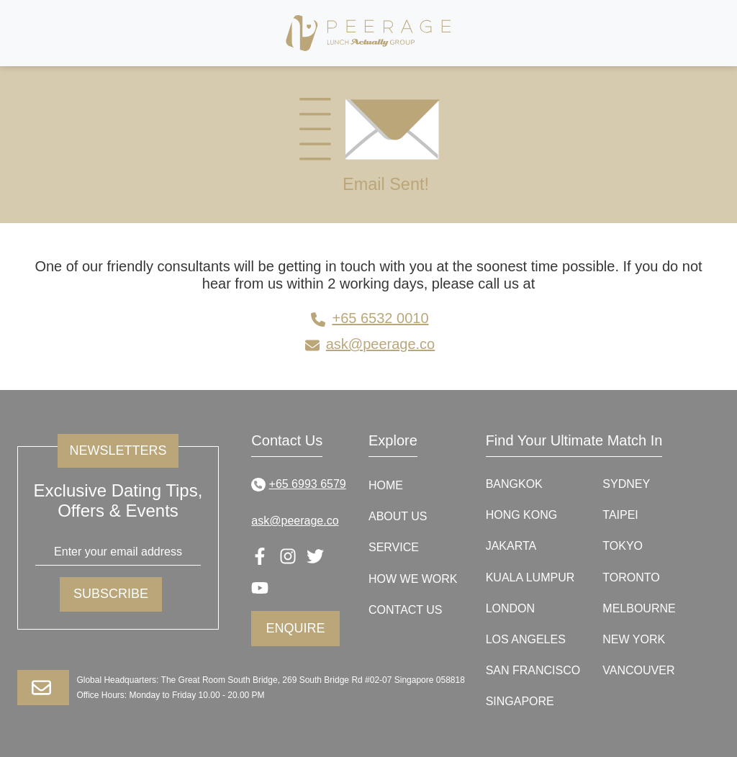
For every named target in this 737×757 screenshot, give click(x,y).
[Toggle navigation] (660, 33)
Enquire (295, 628)
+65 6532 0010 (368, 318)
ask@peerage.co (368, 344)
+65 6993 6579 (298, 484)
